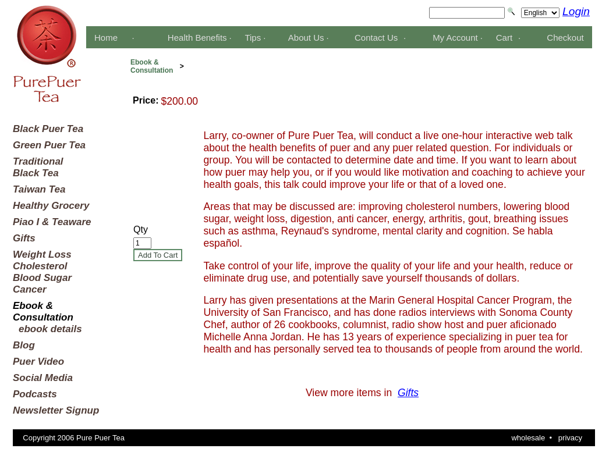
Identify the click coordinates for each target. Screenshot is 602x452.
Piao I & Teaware (52, 221)
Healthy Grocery (51, 205)
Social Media (43, 377)
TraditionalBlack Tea (38, 167)
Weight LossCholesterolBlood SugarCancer (42, 272)
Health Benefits (197, 37)
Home (106, 37)
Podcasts (35, 394)
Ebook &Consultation (151, 66)
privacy (570, 437)
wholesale (528, 437)
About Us (306, 37)
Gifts (24, 238)
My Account (455, 37)
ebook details (50, 328)
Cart (504, 37)
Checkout (565, 37)
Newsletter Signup (56, 410)
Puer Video (38, 361)
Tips (253, 37)
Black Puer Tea (48, 128)
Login (576, 11)
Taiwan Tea (39, 189)
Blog (24, 345)
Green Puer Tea (49, 145)
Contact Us (376, 37)
